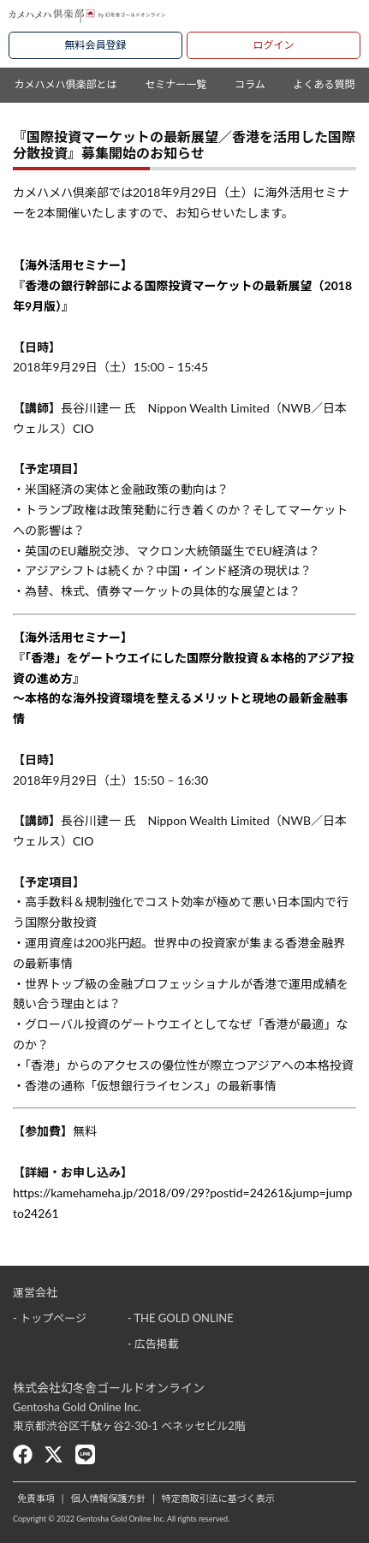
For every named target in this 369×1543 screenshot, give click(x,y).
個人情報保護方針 (108, 1498)
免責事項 (36, 1498)
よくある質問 (324, 84)
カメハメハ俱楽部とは (65, 84)
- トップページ (49, 1318)
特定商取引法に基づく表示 (218, 1498)
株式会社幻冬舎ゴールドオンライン (109, 1387)
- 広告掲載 (153, 1343)
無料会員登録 (95, 45)
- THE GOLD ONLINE (181, 1318)
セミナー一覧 (175, 84)
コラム (250, 84)
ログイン (273, 45)
